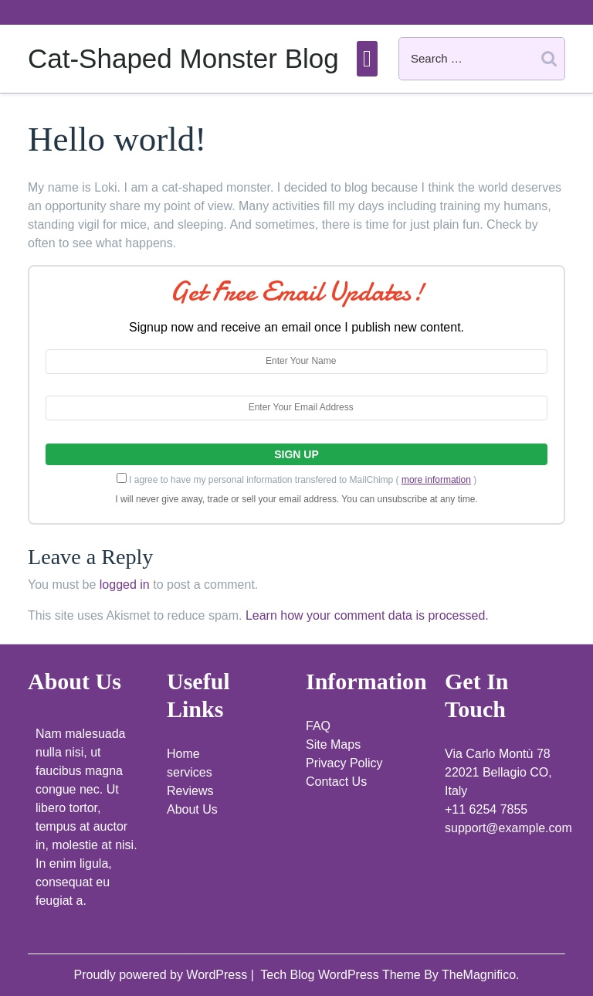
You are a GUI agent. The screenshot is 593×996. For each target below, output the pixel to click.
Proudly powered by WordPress (161, 974)
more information (436, 479)
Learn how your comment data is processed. (367, 615)
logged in (125, 584)
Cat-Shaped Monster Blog (183, 58)
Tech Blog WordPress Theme (342, 974)
